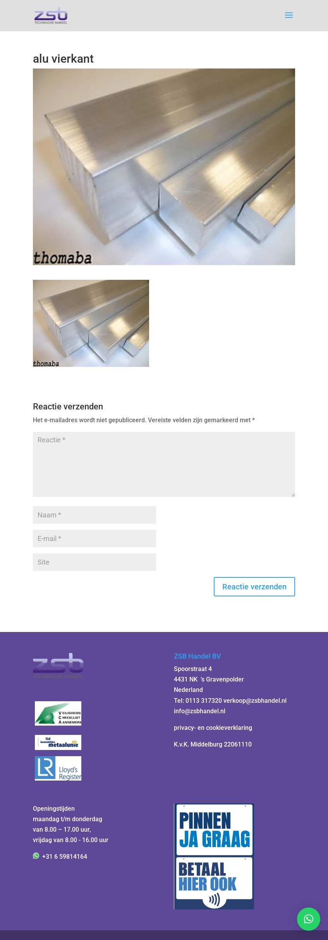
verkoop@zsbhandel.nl (255, 700)
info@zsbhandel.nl (199, 711)
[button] (308, 919)
